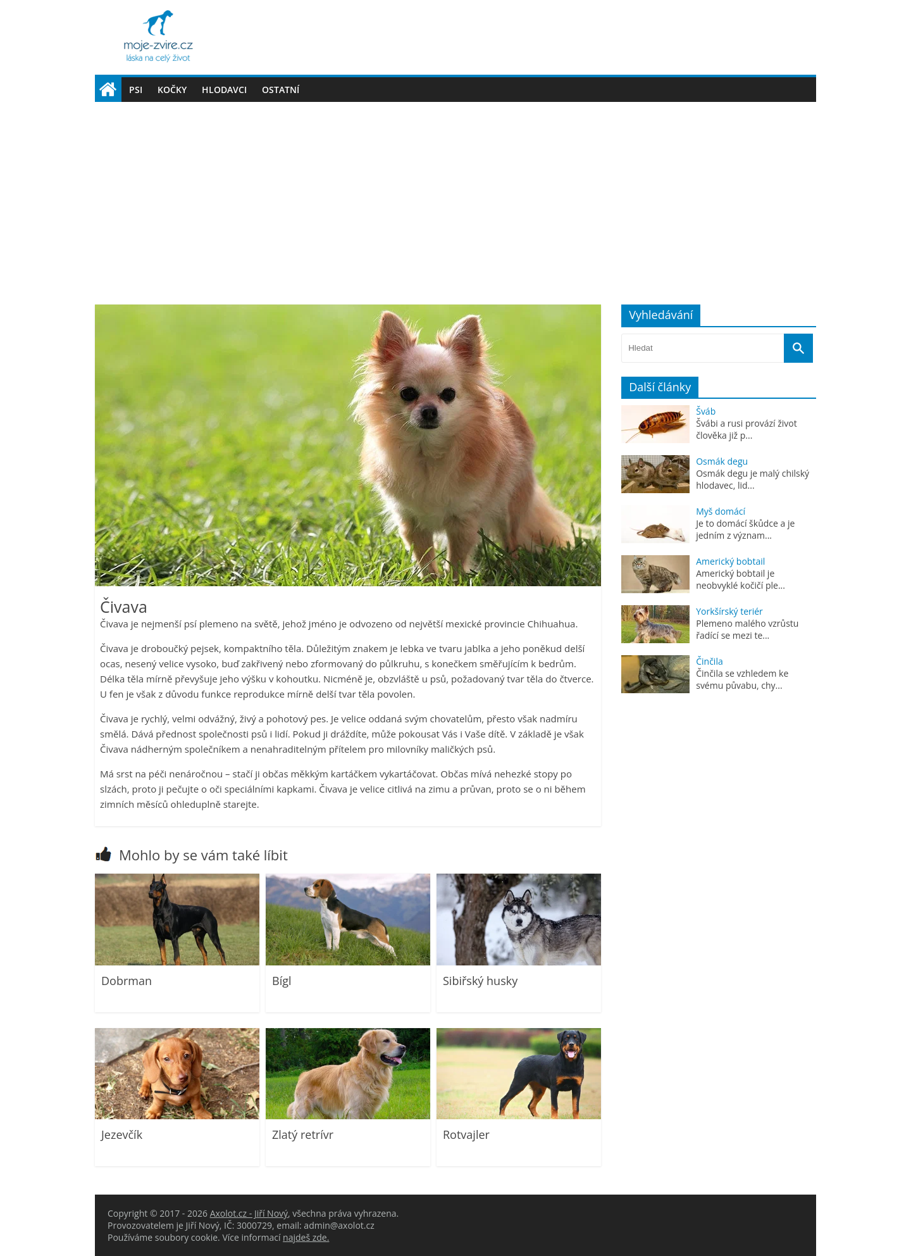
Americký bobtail (730, 561)
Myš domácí (720, 511)
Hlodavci (224, 90)
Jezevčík (121, 1134)
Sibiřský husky (480, 980)
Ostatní (280, 90)
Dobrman (126, 980)
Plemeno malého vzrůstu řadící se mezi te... (747, 629)
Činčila (709, 661)
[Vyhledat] (798, 348)
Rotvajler (466, 1134)
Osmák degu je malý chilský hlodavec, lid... (752, 479)
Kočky (172, 90)
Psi (135, 90)
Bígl (282, 980)
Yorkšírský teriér (729, 611)
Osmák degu (722, 461)
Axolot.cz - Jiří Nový (249, 1213)
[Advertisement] (455, 197)
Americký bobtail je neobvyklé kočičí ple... (740, 579)
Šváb (706, 411)
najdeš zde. (306, 1237)
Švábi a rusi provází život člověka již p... (746, 429)
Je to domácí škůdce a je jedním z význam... (745, 529)
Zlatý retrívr (302, 1134)
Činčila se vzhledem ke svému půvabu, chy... (742, 679)
